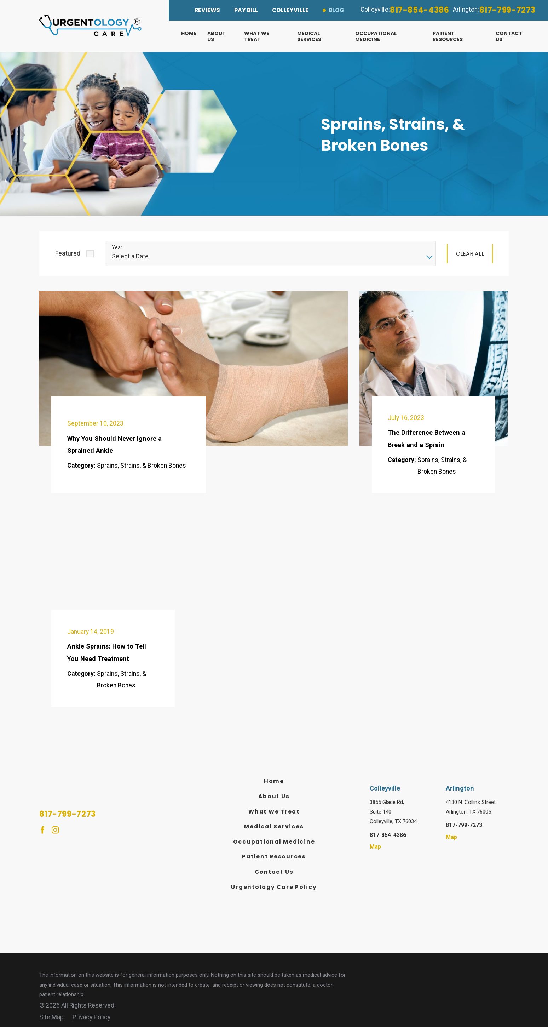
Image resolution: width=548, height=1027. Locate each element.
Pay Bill (246, 10)
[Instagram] (55, 829)
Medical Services (274, 826)
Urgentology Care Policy (274, 887)
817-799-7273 (507, 10)
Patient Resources (274, 856)
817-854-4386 (419, 10)
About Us (273, 796)
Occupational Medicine (274, 841)
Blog (336, 10)
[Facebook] (42, 829)
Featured (67, 253)
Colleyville (290, 10)
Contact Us (274, 871)
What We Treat (274, 811)
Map (375, 847)
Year (117, 247)
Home (274, 781)
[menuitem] (194, 36)
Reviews (207, 10)
